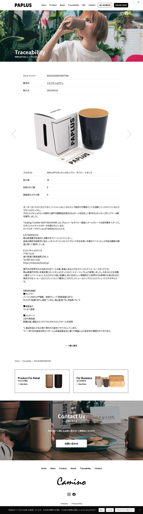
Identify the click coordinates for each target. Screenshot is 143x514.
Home (17, 361)
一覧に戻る (72, 345)
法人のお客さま (105, 5)
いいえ (109, 510)
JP (138, 2)
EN (134, 2)
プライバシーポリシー (124, 510)
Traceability (26, 361)
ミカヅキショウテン (55, 83)
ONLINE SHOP (121, 5)
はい (101, 510)
